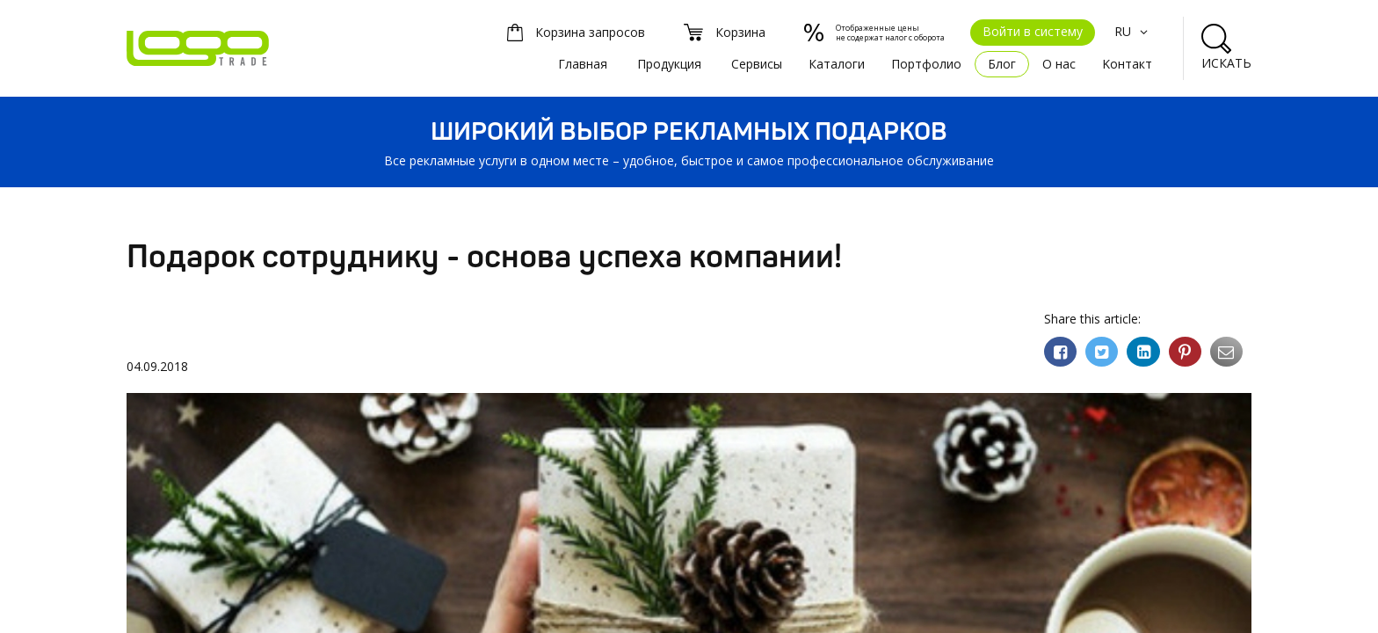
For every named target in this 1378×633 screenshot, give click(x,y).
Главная (582, 63)
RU (1133, 31)
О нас (1059, 63)
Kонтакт (1127, 63)
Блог (1002, 63)
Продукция (669, 63)
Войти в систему (1033, 31)
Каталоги (837, 63)
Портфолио (926, 63)
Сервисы (756, 63)
